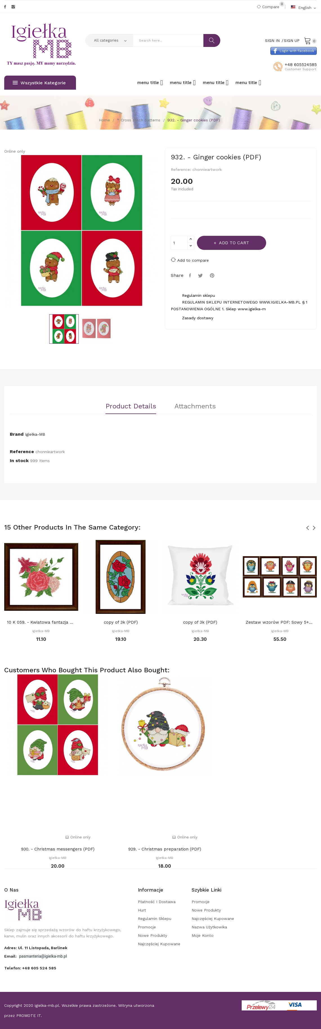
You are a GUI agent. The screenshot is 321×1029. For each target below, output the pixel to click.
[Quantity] (179, 243)
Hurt (142, 910)
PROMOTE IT (28, 1015)
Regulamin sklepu (154, 918)
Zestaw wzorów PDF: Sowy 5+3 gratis (280, 622)
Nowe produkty (152, 935)
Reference (22, 451)
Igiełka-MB (35, 434)
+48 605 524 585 (39, 968)
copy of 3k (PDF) (121, 622)
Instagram (13, 7)
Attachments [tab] (195, 406)
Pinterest (213, 275)
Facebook (5, 7)
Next (160, 231)
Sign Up (292, 40)
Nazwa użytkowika (209, 927)
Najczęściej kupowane (159, 944)
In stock (19, 460)
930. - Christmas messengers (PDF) (58, 849)
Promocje (147, 927)
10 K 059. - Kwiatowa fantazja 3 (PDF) (41, 622)
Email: (11, 956)
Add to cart (233, 242)
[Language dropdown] (304, 7)
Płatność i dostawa (157, 901)
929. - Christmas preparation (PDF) (164, 849)
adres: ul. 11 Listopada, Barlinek (35, 948)
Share (190, 275)
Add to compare (190, 260)
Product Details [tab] (130, 406)
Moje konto (203, 935)
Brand (17, 434)
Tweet (201, 275)
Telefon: (30, 968)
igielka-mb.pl (47, 1005)
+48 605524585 (301, 64)
